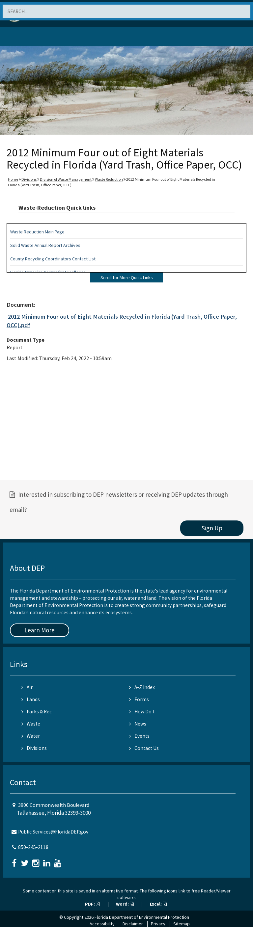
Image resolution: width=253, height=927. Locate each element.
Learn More (39, 630)
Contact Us (144, 748)
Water (30, 736)
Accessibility (102, 924)
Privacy (158, 924)
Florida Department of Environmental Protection (142, 917)
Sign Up (212, 528)
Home (13, 179)
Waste (30, 724)
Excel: (158, 904)
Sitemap (181, 924)
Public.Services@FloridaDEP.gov (53, 832)
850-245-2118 (33, 847)
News (137, 724)
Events (139, 736)
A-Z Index (142, 687)
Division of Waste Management (66, 179)
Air (27, 687)
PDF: (92, 904)
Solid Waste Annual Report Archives (45, 245)
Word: (125, 904)
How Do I (141, 711)
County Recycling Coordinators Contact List (53, 259)
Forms (139, 699)
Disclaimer (133, 924)
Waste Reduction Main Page (37, 232)
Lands (30, 699)
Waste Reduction (109, 179)
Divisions (29, 179)
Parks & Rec (36, 711)
